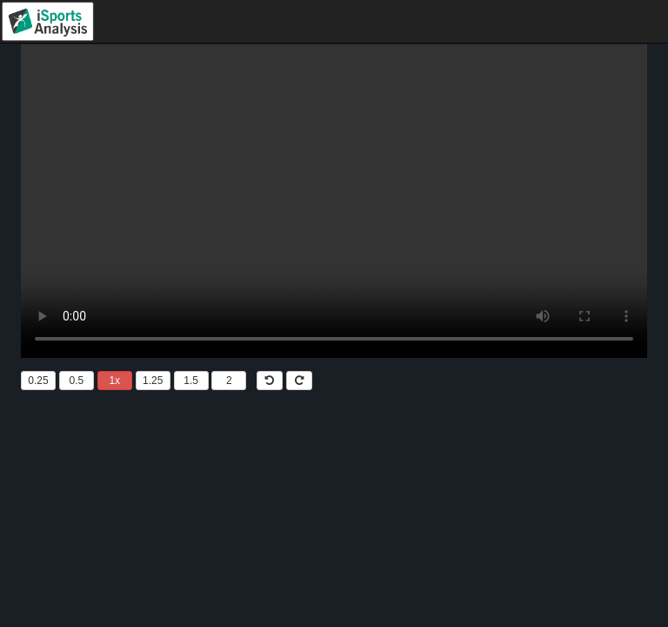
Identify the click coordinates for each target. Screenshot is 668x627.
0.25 (38, 380)
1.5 (191, 380)
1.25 (153, 380)
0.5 (77, 380)
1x (114, 380)
